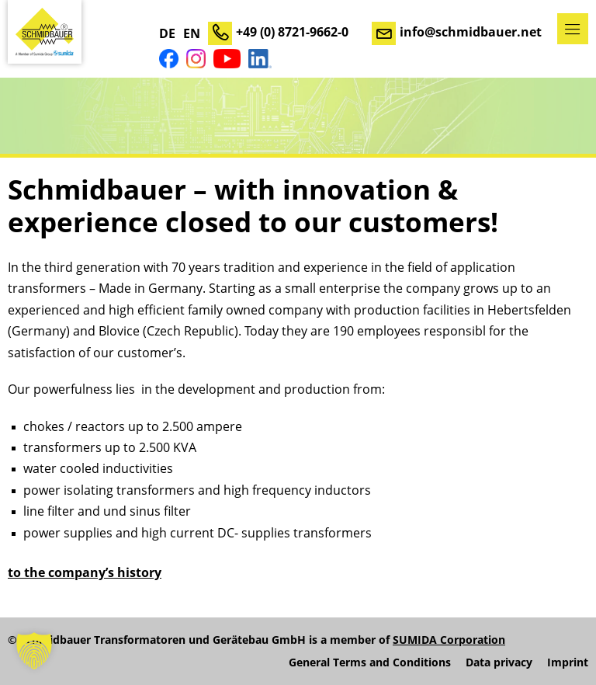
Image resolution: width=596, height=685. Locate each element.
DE (167, 33)
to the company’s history (84, 572)
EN (191, 33)
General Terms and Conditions (370, 662)
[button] (34, 651)
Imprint (567, 662)
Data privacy (499, 662)
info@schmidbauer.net (471, 31)
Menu (572, 28)
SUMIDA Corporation (449, 639)
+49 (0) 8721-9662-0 (292, 31)
